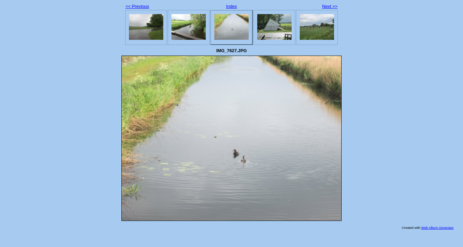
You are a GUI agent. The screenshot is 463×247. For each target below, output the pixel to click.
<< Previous (137, 6)
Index (231, 6)
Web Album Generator (437, 228)
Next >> (329, 6)
